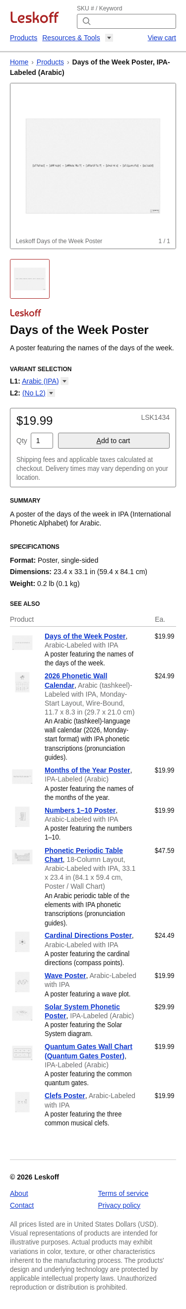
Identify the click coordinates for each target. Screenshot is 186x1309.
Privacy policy (119, 1205)
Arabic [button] (45, 381)
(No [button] (38, 393)
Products (23, 38)
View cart (162, 38)
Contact (22, 1205)
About (19, 1193)
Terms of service (123, 1193)
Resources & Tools (71, 38)
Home (19, 62)
